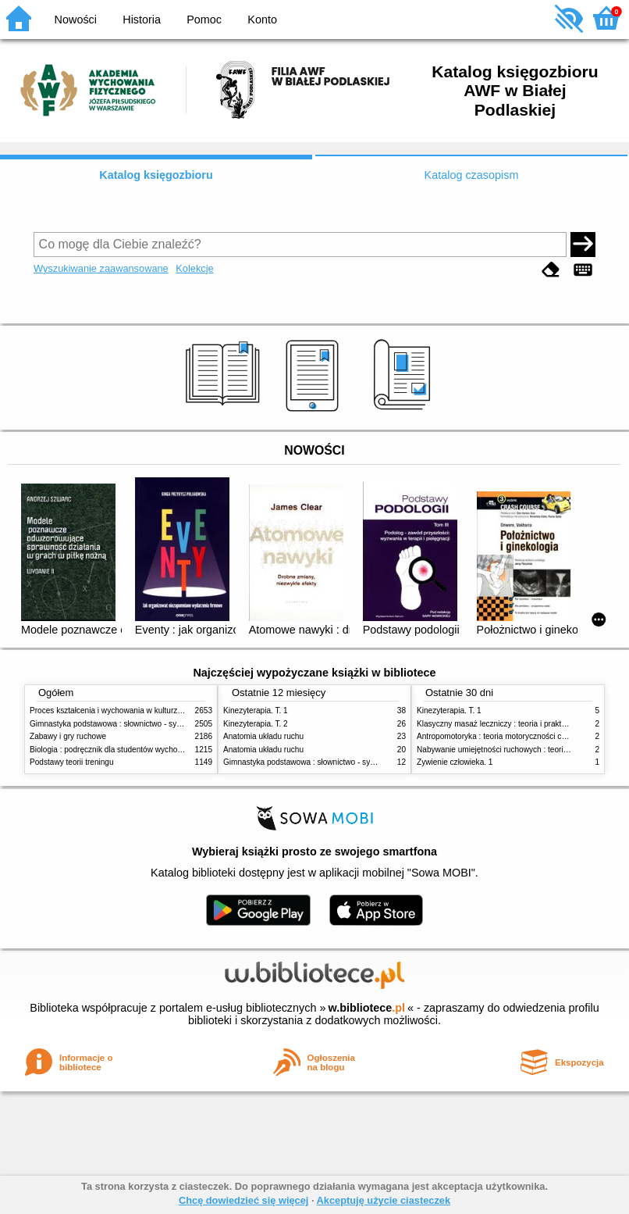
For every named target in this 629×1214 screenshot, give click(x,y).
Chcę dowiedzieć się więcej (243, 1200)
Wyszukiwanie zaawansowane (101, 268)
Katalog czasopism (472, 175)
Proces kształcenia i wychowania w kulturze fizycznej (122, 710)
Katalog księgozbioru (156, 175)
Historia (142, 19)
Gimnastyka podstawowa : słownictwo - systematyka (121, 723)
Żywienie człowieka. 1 (454, 762)
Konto (262, 19)
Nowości (76, 19)
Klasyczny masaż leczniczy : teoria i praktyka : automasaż (518, 723)
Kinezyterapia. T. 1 (255, 710)
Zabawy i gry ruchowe (68, 736)
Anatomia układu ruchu (263, 736)
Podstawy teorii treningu (72, 762)
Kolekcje (194, 268)
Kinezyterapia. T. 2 (255, 723)
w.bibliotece (366, 1008)
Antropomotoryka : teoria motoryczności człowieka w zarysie (522, 736)
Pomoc (204, 19)
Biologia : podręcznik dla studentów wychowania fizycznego (133, 749)
